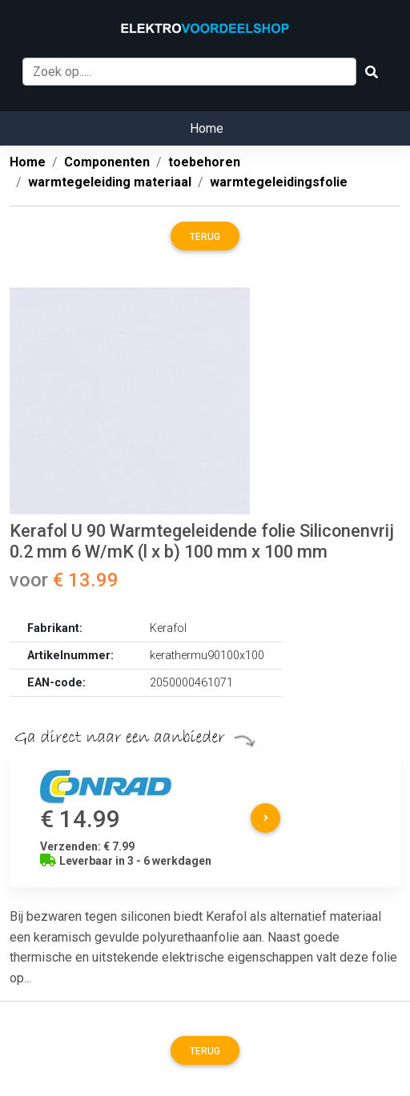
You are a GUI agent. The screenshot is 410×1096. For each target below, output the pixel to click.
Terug (205, 236)
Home (206, 128)
